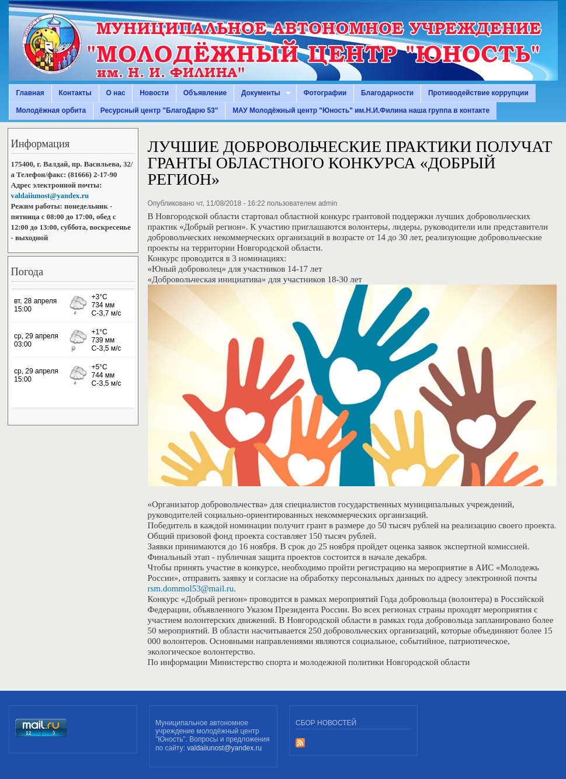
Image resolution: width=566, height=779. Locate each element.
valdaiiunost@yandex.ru (50, 196)
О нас (115, 93)
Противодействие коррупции (478, 93)
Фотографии (324, 93)
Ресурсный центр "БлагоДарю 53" (159, 110)
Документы (262, 93)
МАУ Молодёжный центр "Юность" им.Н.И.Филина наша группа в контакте (360, 110)
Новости (154, 93)
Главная (30, 93)
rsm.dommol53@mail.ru (191, 588)
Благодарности (387, 93)
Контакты (75, 93)
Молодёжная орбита (51, 110)
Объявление (205, 93)
